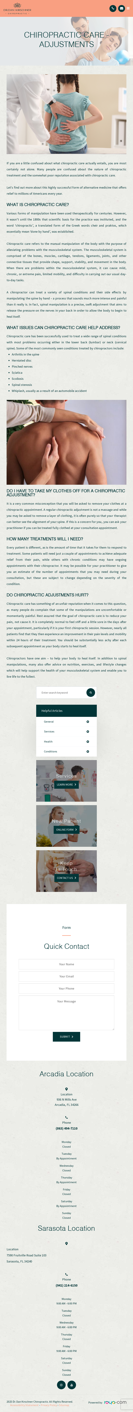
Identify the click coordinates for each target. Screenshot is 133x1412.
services (49, 731)
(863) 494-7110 (66, 1128)
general (49, 721)
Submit (65, 1036)
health (48, 741)
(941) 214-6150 (66, 1285)
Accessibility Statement (24, 1405)
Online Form (65, 830)
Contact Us (65, 878)
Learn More (65, 784)
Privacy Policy (49, 1405)
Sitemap (64, 1405)
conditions (50, 751)
